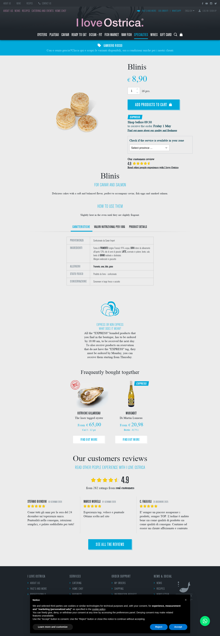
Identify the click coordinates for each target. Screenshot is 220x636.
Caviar (65, 35)
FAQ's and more (146, 11)
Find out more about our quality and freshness (152, 130)
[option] (110, 263)
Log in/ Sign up (207, 11)
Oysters (42, 35)
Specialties (141, 35)
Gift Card (165, 35)
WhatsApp (176, 11)
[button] (185, 600)
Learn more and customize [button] (53, 627)
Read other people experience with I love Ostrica (153, 167)
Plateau (54, 35)
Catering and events (43, 11)
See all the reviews (110, 545)
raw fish (126, 35)
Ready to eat (79, 35)
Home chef (60, 11)
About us (7, 3)
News (19, 3)
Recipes (30, 3)
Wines (154, 35)
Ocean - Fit (95, 35)
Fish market (112, 35)
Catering (76, 583)
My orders (119, 583)
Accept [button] (178, 627)
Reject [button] (158, 627)
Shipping (117, 589)
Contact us (44, 3)
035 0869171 (163, 11)
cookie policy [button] (98, 609)
